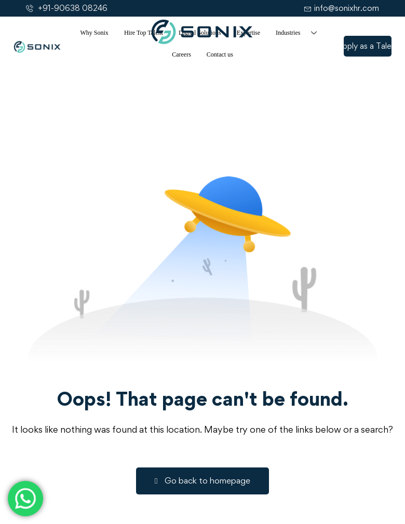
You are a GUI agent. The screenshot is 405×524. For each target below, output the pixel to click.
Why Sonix (94, 32)
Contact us (220, 54)
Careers (181, 54)
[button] (368, 46)
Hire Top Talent (143, 32)
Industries (300, 33)
